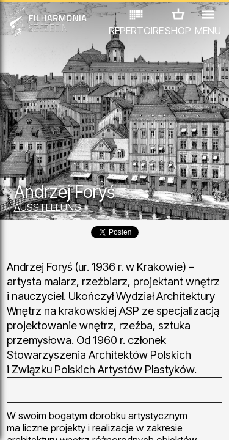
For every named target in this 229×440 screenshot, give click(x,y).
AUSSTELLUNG (47, 207)
